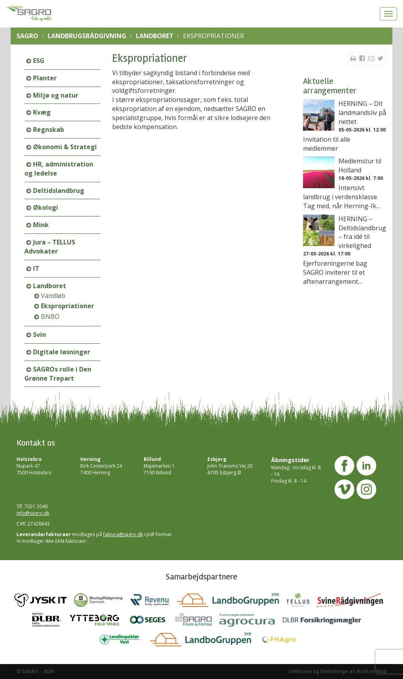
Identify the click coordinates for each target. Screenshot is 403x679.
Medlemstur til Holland (359, 165)
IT (36, 268)
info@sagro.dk (33, 513)
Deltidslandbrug (58, 190)
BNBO (50, 316)
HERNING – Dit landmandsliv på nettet (362, 112)
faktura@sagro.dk (123, 534)
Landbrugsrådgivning (87, 35)
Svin (39, 334)
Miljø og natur (55, 95)
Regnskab (48, 129)
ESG (38, 60)
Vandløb (53, 295)
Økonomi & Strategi (65, 146)
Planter (45, 78)
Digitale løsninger (61, 352)
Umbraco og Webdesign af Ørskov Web (337, 671)
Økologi (45, 207)
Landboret (155, 35)
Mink (41, 224)
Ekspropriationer (67, 306)
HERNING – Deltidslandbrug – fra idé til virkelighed (362, 232)
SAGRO (27, 35)
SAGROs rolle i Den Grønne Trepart (57, 374)
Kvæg (42, 112)
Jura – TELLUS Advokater (49, 246)
